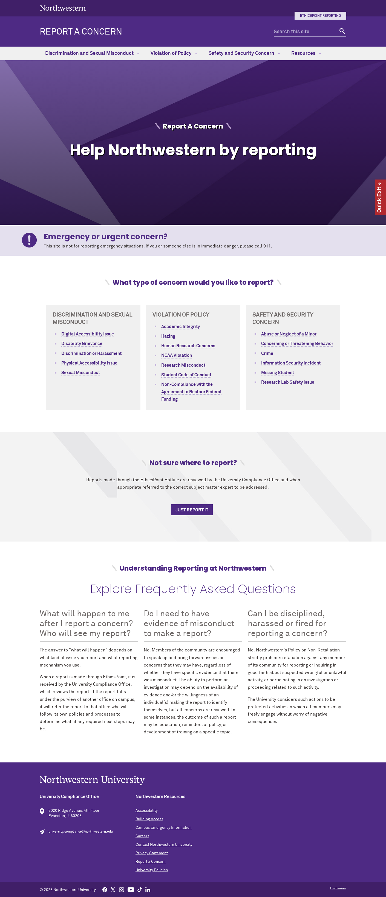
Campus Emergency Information (164, 828)
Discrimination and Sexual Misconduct (92, 53)
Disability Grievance (81, 343)
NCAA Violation (176, 355)
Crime (267, 353)
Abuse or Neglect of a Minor (288, 334)
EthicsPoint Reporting (320, 16)
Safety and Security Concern (244, 53)
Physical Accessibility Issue (89, 363)
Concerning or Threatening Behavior (297, 343)
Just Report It (191, 510)
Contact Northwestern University (164, 845)
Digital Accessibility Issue (87, 334)
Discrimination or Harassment (91, 353)
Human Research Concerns (188, 346)
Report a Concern (81, 32)
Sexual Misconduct (80, 373)
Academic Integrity (180, 326)
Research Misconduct (183, 365)
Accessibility (147, 811)
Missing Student (277, 373)
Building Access (149, 819)
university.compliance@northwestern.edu (80, 831)
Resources (306, 53)
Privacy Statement (152, 853)
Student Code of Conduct (186, 375)
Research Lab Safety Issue (287, 382)
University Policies (152, 870)
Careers (142, 836)
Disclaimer (338, 888)
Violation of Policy (174, 53)
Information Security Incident (291, 363)
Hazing (168, 336)
